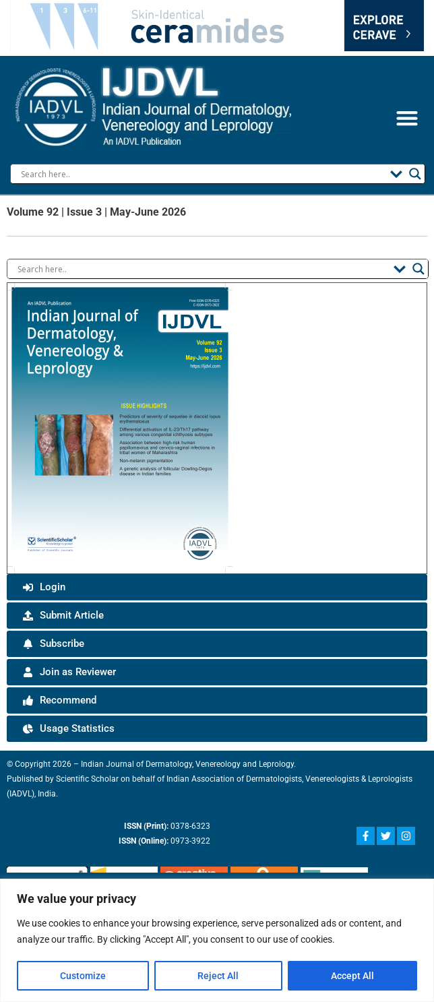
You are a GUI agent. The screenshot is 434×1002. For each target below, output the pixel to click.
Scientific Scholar (78, 779)
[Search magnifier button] (415, 173)
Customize (83, 975)
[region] (217, 940)
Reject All (218, 975)
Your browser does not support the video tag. (217, 25)
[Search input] (202, 173)
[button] (407, 117)
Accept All (352, 975)
